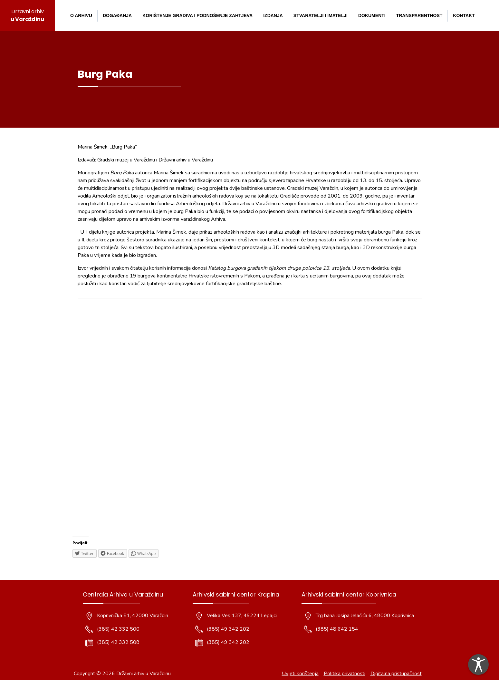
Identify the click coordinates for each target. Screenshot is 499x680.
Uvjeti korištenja (300, 673)
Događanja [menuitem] (117, 15)
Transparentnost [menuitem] (419, 15)
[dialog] (478, 664)
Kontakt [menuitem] (464, 15)
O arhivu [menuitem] (81, 15)
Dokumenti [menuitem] (372, 15)
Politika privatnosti (344, 673)
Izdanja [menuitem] (273, 15)
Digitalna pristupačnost (396, 673)
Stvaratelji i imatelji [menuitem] (320, 15)
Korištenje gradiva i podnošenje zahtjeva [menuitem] (197, 15)
